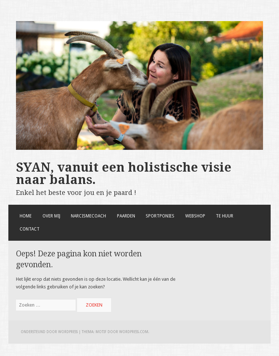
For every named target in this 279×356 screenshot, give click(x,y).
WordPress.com (133, 332)
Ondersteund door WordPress (49, 332)
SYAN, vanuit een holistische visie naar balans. (123, 173)
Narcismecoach (88, 216)
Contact (30, 229)
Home (26, 216)
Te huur (224, 216)
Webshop (195, 216)
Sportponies (160, 216)
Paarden (126, 216)
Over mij (51, 216)
